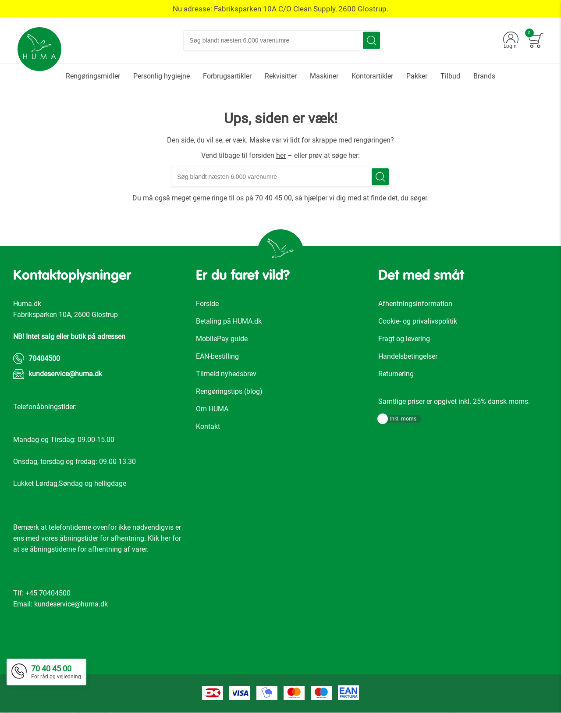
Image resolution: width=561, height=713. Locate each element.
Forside (207, 304)
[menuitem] (93, 76)
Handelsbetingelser (407, 357)
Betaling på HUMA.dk (229, 321)
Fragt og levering (404, 339)
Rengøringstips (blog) (229, 392)
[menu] (280, 76)
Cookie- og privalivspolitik (417, 321)
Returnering (396, 374)
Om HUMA (212, 409)
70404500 (44, 359)
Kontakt (208, 427)
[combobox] (283, 41)
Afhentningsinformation (415, 304)
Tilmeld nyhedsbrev (226, 374)
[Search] (371, 41)
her (281, 156)
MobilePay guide (222, 339)
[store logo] (40, 49)
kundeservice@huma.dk (65, 374)
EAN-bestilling (217, 357)
